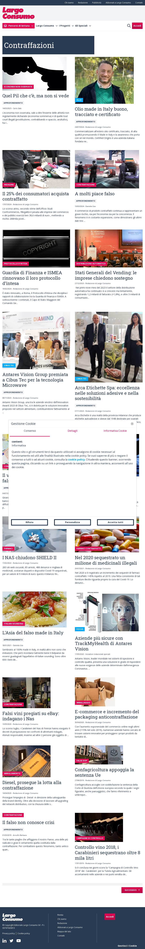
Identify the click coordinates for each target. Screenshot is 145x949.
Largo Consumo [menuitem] (45, 25)
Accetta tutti (115, 522)
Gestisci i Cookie (127, 945)
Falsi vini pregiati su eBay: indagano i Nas (30, 716)
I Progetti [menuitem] (64, 25)
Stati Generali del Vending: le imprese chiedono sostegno (106, 275)
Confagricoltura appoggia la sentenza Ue (104, 772)
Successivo (131, 890)
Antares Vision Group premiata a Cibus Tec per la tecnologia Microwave (35, 379)
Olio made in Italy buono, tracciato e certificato (101, 111)
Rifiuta (29, 522)
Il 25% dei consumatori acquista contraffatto (35, 196)
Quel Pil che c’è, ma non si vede (35, 96)
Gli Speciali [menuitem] (81, 25)
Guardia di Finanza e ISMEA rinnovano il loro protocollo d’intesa (32, 278)
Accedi (137, 25)
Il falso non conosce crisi (28, 822)
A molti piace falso (95, 194)
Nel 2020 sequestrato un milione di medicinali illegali (106, 560)
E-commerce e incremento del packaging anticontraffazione (107, 714)
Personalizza (72, 522)
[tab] (30, 432)
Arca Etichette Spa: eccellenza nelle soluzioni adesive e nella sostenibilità (107, 393)
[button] (132, 423)
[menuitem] (68, 2)
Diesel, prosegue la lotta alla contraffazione (31, 785)
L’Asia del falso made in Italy (33, 633)
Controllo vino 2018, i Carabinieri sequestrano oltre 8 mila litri (107, 852)
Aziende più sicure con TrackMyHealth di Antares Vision (103, 643)
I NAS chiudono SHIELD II (29, 557)
